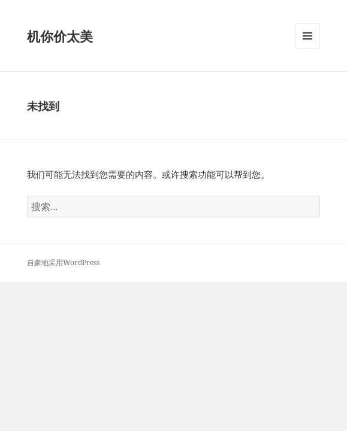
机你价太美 (60, 36)
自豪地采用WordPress (63, 262)
